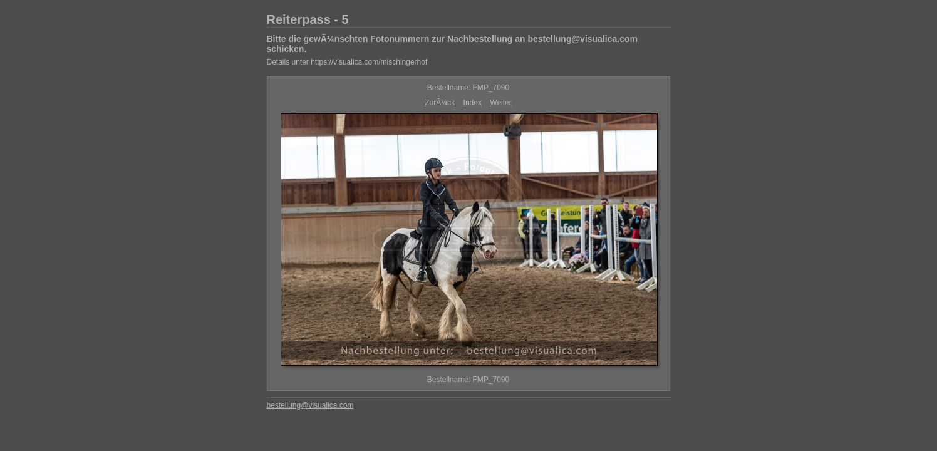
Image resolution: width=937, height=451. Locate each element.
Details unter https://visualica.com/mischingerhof (347, 62)
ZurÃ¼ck (440, 102)
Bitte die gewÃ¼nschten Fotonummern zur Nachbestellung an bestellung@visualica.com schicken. (452, 44)
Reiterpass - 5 (308, 19)
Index (472, 102)
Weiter (500, 102)
